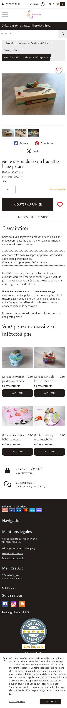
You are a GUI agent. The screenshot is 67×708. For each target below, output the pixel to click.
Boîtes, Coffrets (12, 172)
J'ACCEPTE (51, 701)
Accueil (9, 43)
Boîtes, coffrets (11, 50)
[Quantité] (9, 189)
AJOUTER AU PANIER (28, 204)
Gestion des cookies (12, 553)
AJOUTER (17, 393)
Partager (21, 143)
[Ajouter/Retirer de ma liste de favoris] (59, 204)
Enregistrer (44, 143)
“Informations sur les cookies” (24, 687)
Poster (33, 151)
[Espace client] (42, 4)
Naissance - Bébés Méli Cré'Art (34, 43)
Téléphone (9, 588)
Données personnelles (13, 558)
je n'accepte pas (17, 701)
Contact (34, 4)
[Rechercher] (62, 34)
